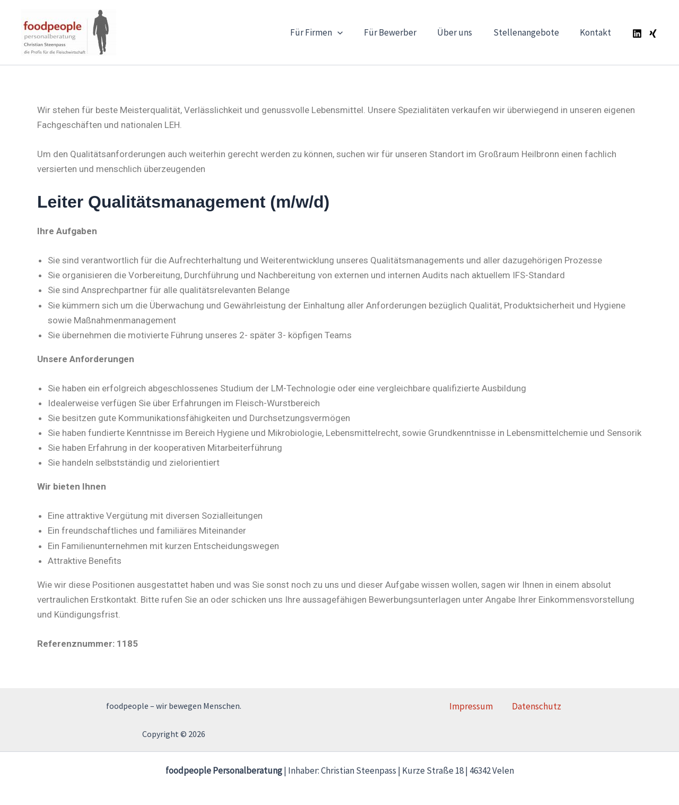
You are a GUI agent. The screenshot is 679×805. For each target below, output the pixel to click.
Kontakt (597, 32)
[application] (350, 32)
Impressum (476, 706)
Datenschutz (531, 706)
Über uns (462, 32)
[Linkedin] (637, 33)
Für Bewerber (400, 32)
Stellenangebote (530, 32)
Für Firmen (329, 32)
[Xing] (653, 33)
